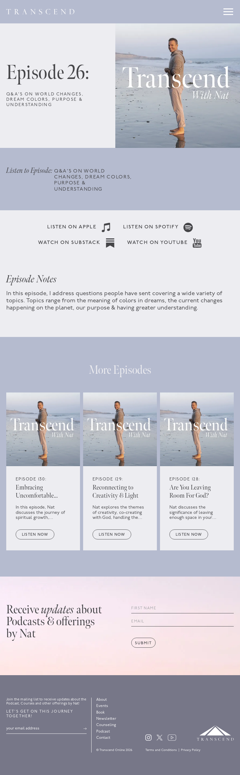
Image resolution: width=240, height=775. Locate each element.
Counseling (106, 725)
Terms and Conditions (161, 750)
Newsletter (106, 719)
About (101, 700)
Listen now (35, 535)
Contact (103, 738)
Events (102, 706)
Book (100, 712)
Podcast (103, 732)
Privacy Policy (190, 750)
